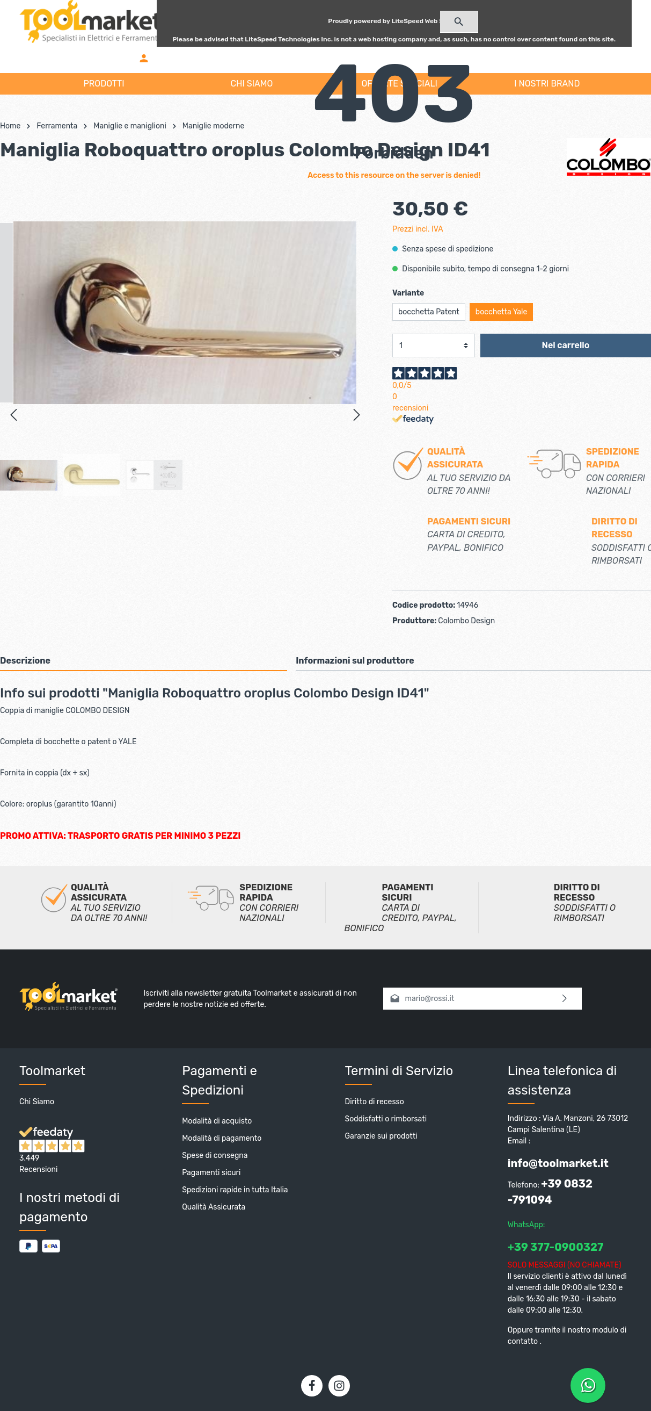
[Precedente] (13, 414)
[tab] (143, 663)
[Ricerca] (459, 22)
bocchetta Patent (428, 314)
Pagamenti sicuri (211, 1175)
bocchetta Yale (502, 314)
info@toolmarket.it (558, 1166)
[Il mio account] (144, 58)
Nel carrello (566, 348)
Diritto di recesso (374, 1104)
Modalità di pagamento (221, 1141)
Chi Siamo (36, 1104)
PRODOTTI (104, 83)
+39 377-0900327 (556, 1249)
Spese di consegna (214, 1158)
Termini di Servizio (399, 1073)
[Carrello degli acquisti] (394, 58)
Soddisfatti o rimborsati (386, 1121)
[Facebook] (312, 1388)
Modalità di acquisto (217, 1123)
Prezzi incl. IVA (417, 231)
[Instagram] (339, 1388)
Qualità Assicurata (213, 1209)
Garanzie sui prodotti (381, 1138)
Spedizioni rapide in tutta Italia (235, 1192)
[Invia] (565, 1001)
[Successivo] (356, 414)
